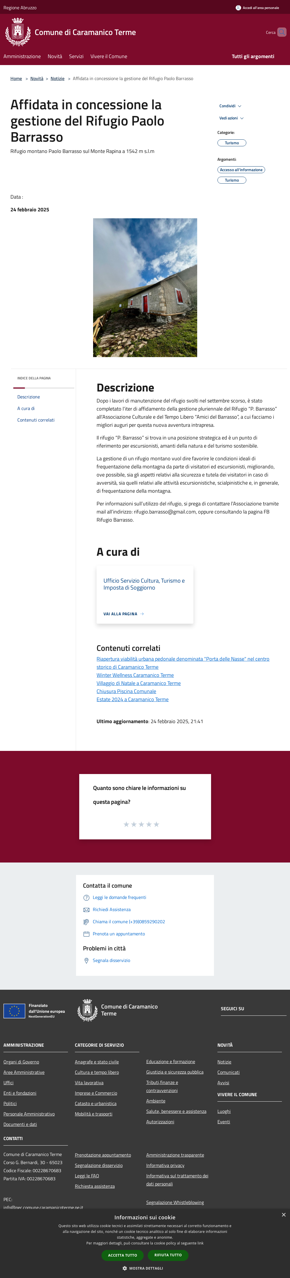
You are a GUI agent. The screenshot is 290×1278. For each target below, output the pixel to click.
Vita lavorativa (89, 1082)
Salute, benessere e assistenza (176, 1111)
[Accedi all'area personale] (257, 7)
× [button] (283, 1215)
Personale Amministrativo (29, 1113)
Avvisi (223, 1082)
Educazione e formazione (170, 1061)
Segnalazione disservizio (99, 1165)
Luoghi (224, 1111)
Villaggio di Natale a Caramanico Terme (139, 683)
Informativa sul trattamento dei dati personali (177, 1179)
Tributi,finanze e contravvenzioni (162, 1086)
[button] (145, 1268)
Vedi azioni (232, 118)
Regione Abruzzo (19, 7)
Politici (10, 1103)
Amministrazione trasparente (175, 1154)
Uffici (8, 1082)
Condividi (231, 106)
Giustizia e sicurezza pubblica (175, 1071)
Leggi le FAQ (87, 1175)
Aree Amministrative (24, 1072)
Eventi (223, 1121)
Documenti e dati (20, 1124)
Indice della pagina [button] (34, 378)
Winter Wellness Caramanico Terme (135, 675)
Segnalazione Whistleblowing (175, 1202)
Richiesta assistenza (95, 1186)
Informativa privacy (165, 1165)
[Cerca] (280, 32)
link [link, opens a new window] (200, 1243)
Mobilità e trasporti (93, 1113)
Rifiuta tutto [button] (168, 1255)
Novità (36, 78)
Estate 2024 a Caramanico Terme (133, 699)
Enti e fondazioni (19, 1092)
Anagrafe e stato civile (97, 1061)
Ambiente (155, 1100)
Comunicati (228, 1072)
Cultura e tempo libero (97, 1072)
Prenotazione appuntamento (103, 1154)
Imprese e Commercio (96, 1092)
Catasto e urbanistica (96, 1103)
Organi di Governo (21, 1061)
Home (16, 78)
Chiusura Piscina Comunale (126, 691)
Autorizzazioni (160, 1121)
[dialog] (145, 1243)
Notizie (57, 78)
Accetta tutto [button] (122, 1255)
